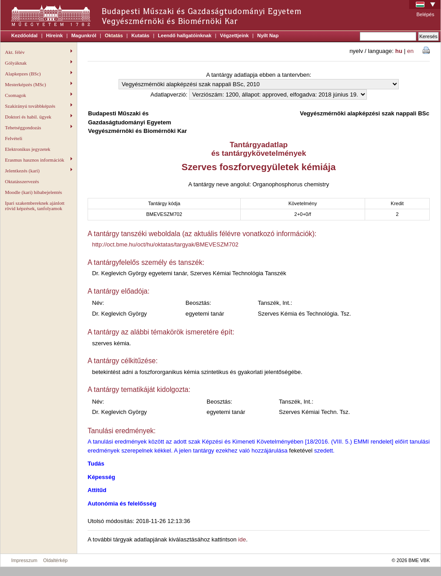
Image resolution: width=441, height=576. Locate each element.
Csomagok (38, 95)
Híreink (54, 35)
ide (242, 539)
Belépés (425, 14)
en (410, 51)
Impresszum (24, 560)
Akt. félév (38, 52)
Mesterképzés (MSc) (38, 84)
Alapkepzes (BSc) (38, 73)
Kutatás (140, 35)
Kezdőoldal (24, 35)
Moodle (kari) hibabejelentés (33, 192)
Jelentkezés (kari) (38, 170)
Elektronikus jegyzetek (27, 149)
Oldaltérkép (55, 560)
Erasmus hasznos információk (38, 160)
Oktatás (114, 35)
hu (398, 51)
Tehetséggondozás (38, 127)
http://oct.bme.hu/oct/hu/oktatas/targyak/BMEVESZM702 (165, 244)
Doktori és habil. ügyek (38, 116)
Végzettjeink (234, 35)
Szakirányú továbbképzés (38, 106)
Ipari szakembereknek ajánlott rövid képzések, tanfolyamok (35, 205)
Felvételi (13, 138)
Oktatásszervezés (22, 181)
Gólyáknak (38, 63)
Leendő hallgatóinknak (185, 35)
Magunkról (84, 35)
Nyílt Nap (268, 35)
